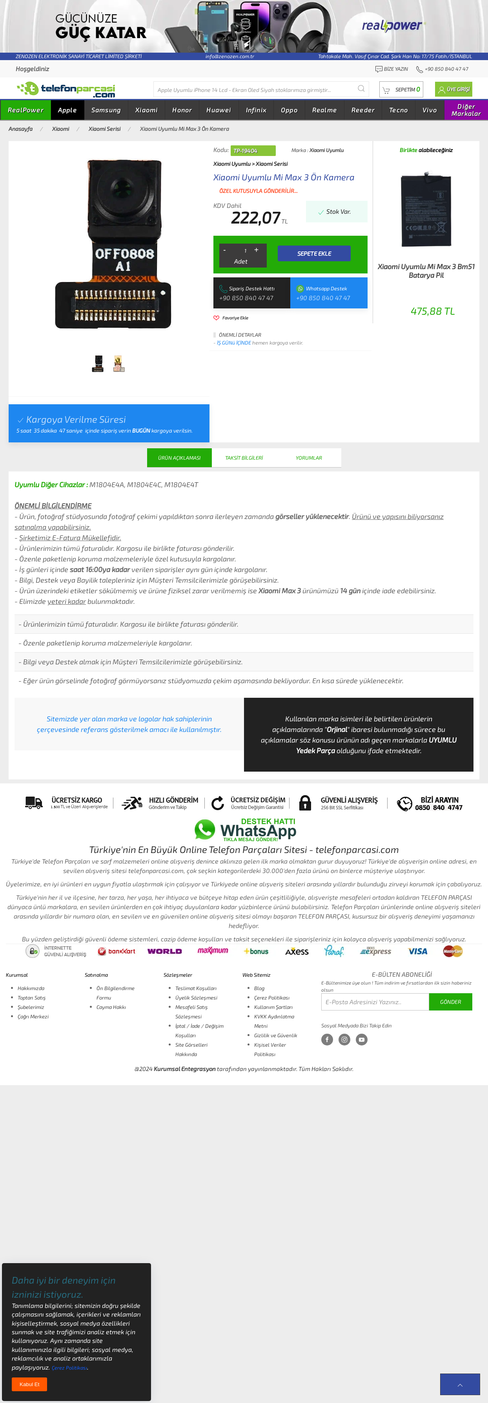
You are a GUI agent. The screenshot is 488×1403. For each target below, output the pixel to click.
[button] (401, 89)
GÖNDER (450, 1001)
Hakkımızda (31, 988)
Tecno (398, 110)
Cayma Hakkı (111, 1007)
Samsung (106, 110)
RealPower (26, 110)
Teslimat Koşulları (196, 988)
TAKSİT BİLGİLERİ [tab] (244, 458)
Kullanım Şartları (273, 1007)
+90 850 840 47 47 (246, 297)
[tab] (97, 364)
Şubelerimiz (31, 1007)
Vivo (429, 110)
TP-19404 (245, 150)
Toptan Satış (32, 997)
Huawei (218, 110)
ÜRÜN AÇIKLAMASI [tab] (179, 458)
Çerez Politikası (272, 997)
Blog (259, 988)
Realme (324, 110)
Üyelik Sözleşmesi (196, 997)
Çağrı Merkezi (33, 1016)
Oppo (289, 110)
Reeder (363, 110)
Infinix (256, 110)
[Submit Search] (361, 88)
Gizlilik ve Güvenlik (275, 1035)
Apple (67, 110)
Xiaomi (146, 110)
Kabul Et (29, 1384)
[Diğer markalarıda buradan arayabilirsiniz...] (261, 89)
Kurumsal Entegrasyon (185, 1068)
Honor (182, 110)
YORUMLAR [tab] (309, 458)
